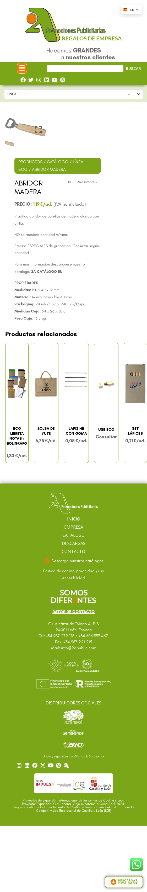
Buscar (133, 68)
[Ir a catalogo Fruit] (73, 716)
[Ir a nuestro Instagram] (20, 765)
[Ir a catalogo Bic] (73, 744)
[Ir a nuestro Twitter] (43, 765)
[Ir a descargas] (73, 561)
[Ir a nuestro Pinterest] (59, 765)
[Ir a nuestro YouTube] (51, 765)
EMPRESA (73, 527)
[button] (22, 68)
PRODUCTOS (30, 161)
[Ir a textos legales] (73, 571)
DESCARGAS (73, 543)
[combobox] (73, 94)
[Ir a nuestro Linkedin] (28, 765)
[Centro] (67, 765)
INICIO (73, 519)
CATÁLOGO (57, 161)
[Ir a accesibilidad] (73, 578)
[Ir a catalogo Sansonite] (73, 732)
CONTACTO (73, 551)
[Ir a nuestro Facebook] (36, 765)
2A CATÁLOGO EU (47, 271)
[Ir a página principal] (73, 503)
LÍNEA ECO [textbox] (68, 94)
